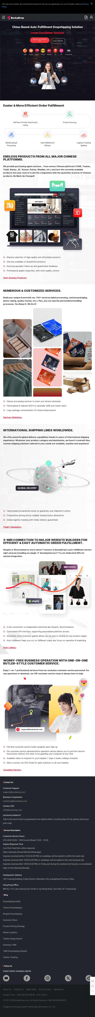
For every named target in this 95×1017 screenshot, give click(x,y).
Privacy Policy (45, 989)
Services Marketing (12, 417)
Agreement (58, 989)
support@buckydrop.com (14, 792)
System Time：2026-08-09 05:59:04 (26, 995)
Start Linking (9, 647)
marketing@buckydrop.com (15, 801)
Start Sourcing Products (14, 278)
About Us (7, 989)
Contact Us (19, 989)
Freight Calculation (11, 527)
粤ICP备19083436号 (57, 1000)
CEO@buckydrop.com (12, 810)
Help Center (31, 989)
